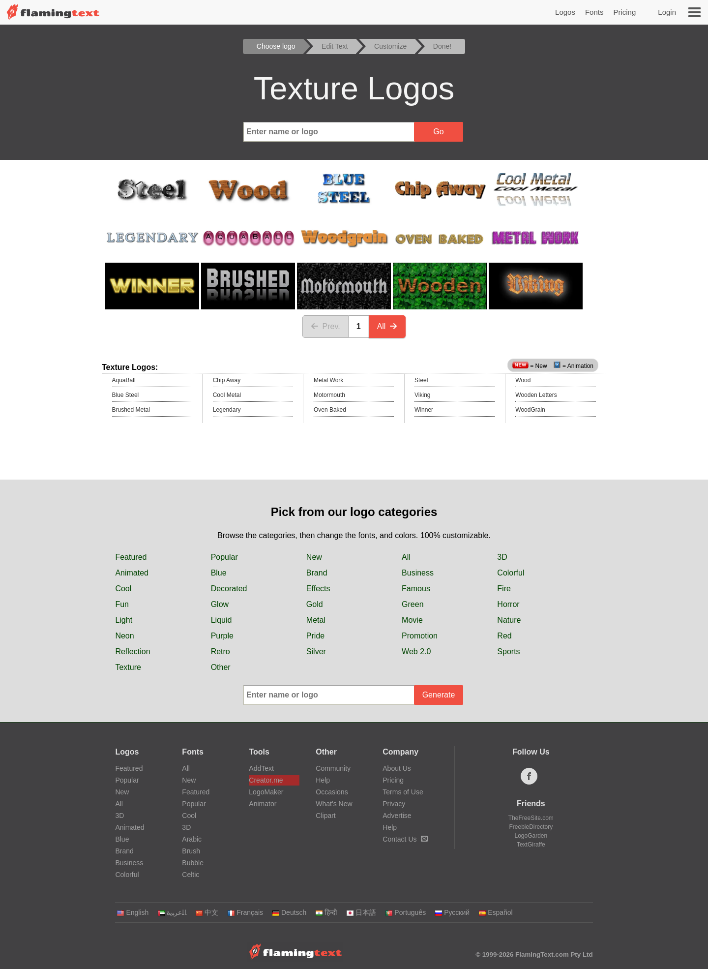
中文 (206, 912)
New (314, 557)
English (132, 912)
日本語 (361, 912)
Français (245, 912)
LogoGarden (530, 835)
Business (418, 573)
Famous (416, 588)
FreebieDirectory (531, 826)
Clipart (325, 815)
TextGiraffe (531, 844)
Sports (508, 651)
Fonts (594, 12)
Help (323, 780)
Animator (262, 804)
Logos (565, 12)
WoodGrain (530, 409)
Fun (122, 604)
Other (221, 667)
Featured (131, 557)
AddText (261, 768)
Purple (222, 636)
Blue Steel (125, 395)
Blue (219, 573)
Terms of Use (403, 792)
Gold (314, 604)
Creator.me (266, 780)
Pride (315, 636)
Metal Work (328, 380)
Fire (504, 588)
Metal (315, 620)
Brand (316, 573)
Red (504, 636)
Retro (220, 651)
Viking (422, 395)
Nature (509, 620)
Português (405, 912)
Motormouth (329, 395)
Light (123, 620)
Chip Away (226, 380)
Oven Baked (330, 409)
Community (333, 768)
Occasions (332, 792)
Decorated (229, 588)
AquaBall (124, 380)
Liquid (221, 620)
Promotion (420, 636)
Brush (191, 851)
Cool (123, 588)
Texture (128, 667)
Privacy (394, 804)
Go (438, 131)
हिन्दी (326, 912)
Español (495, 912)
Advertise (397, 815)
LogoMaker (266, 792)
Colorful (510, 573)
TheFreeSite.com (531, 818)
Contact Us (405, 839)
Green (412, 604)
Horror (508, 604)
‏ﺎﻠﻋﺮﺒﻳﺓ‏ (171, 912)
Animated (131, 573)
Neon (124, 636)
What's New (334, 804)
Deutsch (289, 912)
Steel (421, 380)
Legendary (227, 409)
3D (502, 557)
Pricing (624, 12)
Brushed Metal (131, 409)
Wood (523, 380)
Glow (220, 604)
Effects (318, 588)
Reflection (132, 651)
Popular (224, 557)
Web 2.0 (416, 651)
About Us (397, 768)
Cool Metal (227, 395)
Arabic (192, 839)
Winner (423, 409)
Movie (412, 620)
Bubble (193, 863)
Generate (438, 695)
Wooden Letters (536, 395)
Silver (316, 651)
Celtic (190, 874)
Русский (452, 912)
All (387, 326)
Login (667, 12)
